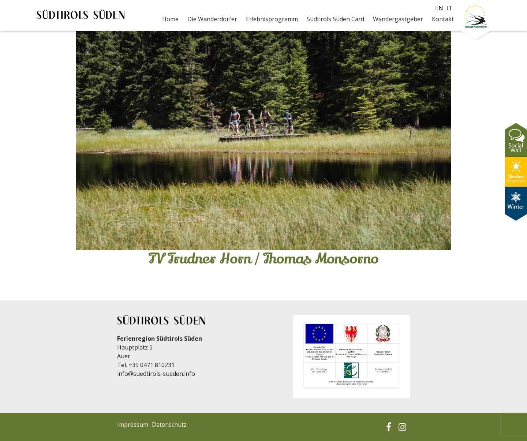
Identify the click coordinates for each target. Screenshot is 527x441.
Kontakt (443, 19)
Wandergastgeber (398, 19)
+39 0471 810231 (151, 365)
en (439, 8)
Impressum (132, 425)
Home (170, 19)
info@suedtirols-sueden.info (156, 374)
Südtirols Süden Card (335, 19)
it (450, 8)
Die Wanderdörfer (212, 19)
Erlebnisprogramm (272, 19)
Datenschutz (169, 425)
